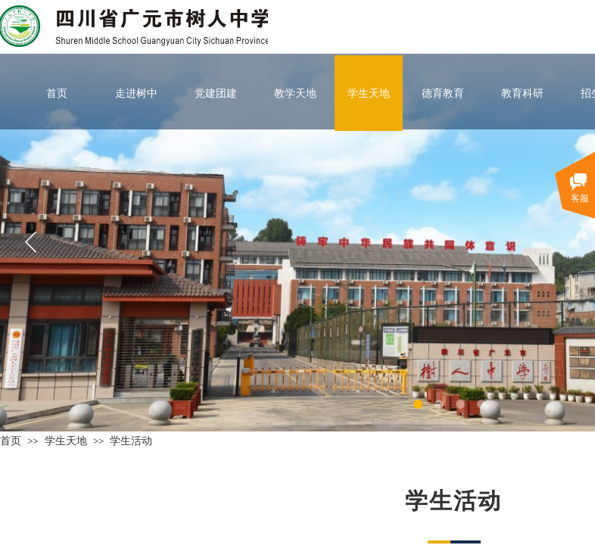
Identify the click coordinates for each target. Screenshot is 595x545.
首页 (56, 93)
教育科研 (522, 93)
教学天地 (295, 93)
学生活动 (131, 440)
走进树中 (136, 93)
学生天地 (368, 93)
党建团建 (216, 93)
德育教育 (443, 93)
